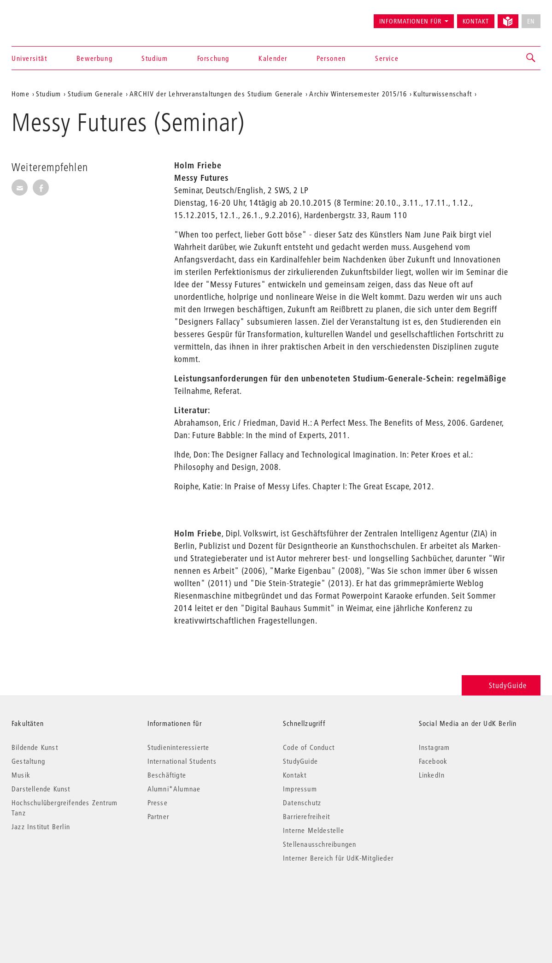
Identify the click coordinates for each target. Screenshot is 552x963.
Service (387, 58)
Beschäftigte (166, 774)
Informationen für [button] (410, 21)
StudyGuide (501, 685)
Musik (21, 774)
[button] (531, 58)
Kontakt (476, 21)
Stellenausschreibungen (319, 844)
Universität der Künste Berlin (48, 17)
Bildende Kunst (35, 747)
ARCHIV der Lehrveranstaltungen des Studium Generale (216, 93)
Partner (158, 816)
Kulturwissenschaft (442, 93)
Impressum (300, 788)
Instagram (434, 747)
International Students (182, 761)
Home (20, 93)
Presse (157, 802)
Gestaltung (28, 761)
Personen (331, 58)
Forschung (213, 58)
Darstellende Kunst (41, 788)
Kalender (273, 58)
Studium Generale (95, 93)
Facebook (433, 761)
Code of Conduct (309, 747)
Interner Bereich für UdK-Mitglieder (338, 857)
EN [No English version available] (531, 21)
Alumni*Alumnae (174, 788)
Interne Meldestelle (313, 830)
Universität (29, 58)
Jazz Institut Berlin (41, 826)
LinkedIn (432, 774)
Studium (154, 58)
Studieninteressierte (178, 747)
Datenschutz (302, 802)
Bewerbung (94, 58)
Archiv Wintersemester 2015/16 (358, 93)
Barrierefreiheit (306, 816)
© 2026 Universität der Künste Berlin (60, 896)
